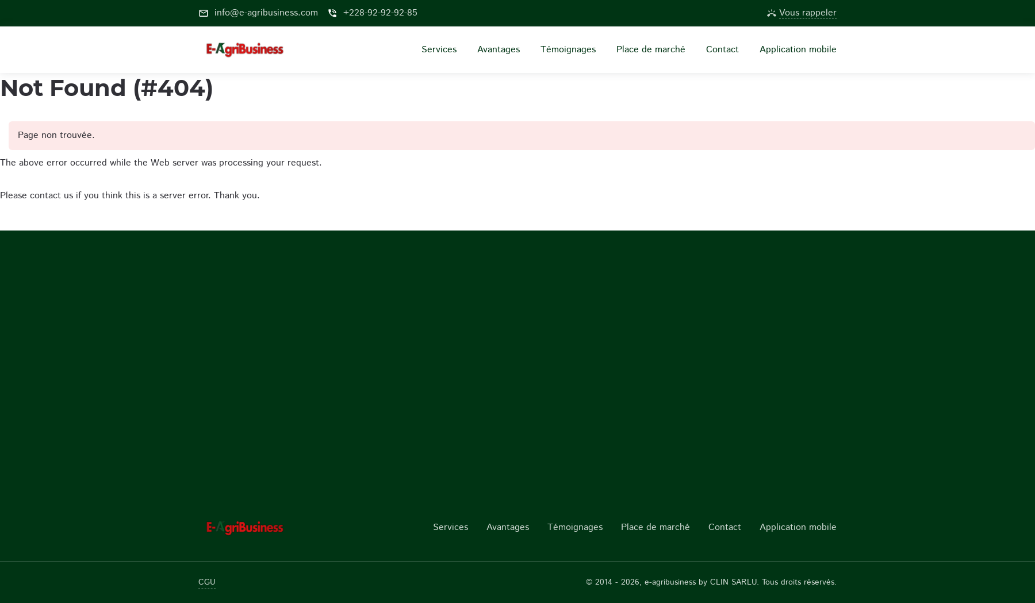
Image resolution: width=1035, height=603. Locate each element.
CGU (207, 582)
